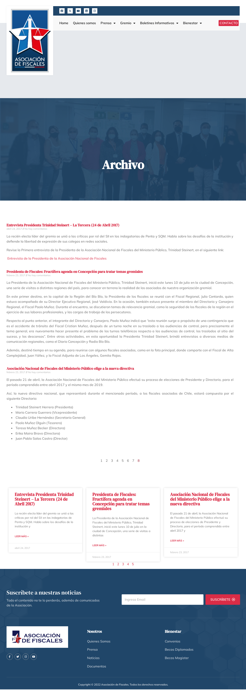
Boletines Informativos (159, 23)
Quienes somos (84, 23)
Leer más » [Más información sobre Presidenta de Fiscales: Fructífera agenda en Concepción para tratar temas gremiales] (99, 545)
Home (63, 23)
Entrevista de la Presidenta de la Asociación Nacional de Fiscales (57, 258)
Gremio (127, 23)
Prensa (108, 23)
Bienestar (192, 23)
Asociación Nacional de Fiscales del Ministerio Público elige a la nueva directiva (70, 368)
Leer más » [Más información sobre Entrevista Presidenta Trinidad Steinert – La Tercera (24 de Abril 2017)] (22, 536)
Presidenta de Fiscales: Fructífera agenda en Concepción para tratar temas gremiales (75, 271)
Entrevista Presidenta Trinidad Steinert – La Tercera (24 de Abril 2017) (63, 225)
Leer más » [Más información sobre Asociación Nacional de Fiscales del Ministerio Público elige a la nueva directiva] (177, 540)
